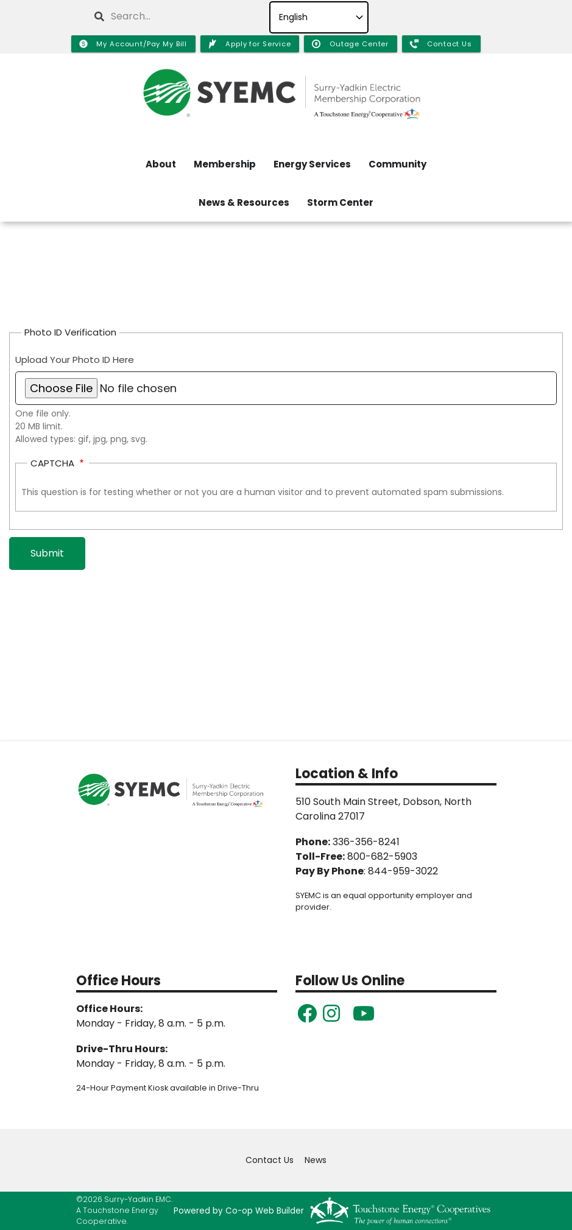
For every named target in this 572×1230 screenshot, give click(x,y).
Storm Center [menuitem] (340, 202)
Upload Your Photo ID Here (74, 359)
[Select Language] (319, 17)
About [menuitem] (161, 164)
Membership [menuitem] (225, 164)
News (316, 1160)
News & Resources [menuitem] (244, 202)
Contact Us (269, 1160)
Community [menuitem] (397, 164)
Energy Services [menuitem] (312, 164)
